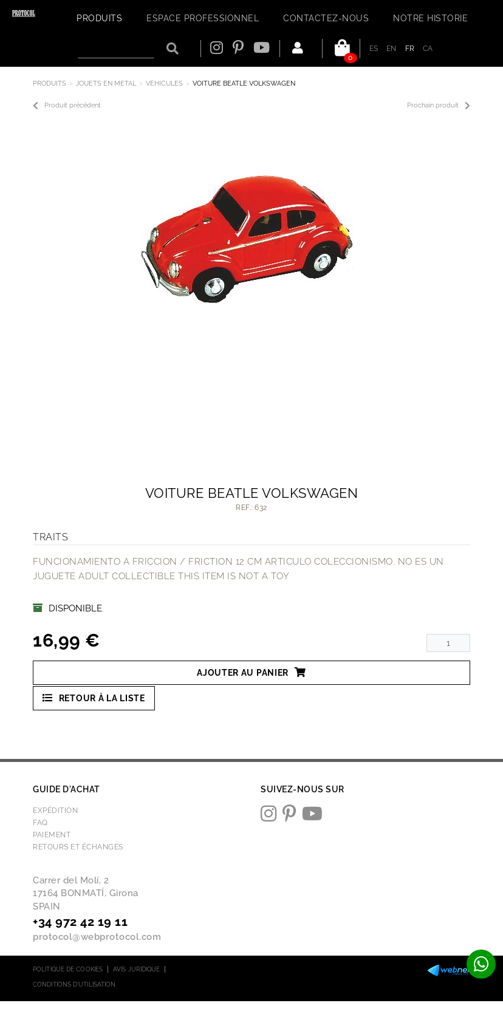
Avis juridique (136, 969)
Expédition (55, 810)
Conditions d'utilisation (74, 984)
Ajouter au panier (251, 672)
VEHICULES (164, 83)
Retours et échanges (78, 847)
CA (428, 48)
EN (391, 48)
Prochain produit (438, 105)
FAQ (40, 822)
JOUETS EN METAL (106, 83)
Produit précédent (67, 105)
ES (373, 48)
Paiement (51, 835)
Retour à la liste (94, 698)
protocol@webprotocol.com (97, 936)
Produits (49, 83)
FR (410, 48)
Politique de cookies (68, 969)
